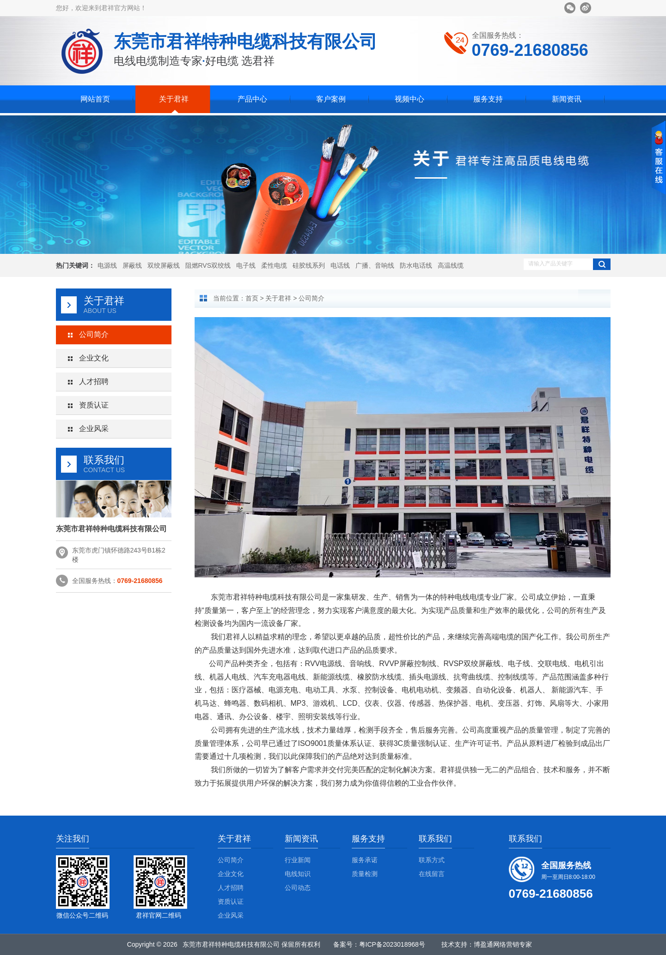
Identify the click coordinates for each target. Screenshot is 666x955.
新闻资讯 (566, 99)
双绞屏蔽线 (163, 265)
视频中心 (409, 99)
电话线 (340, 265)
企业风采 (94, 428)
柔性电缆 (274, 265)
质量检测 (365, 873)
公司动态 (298, 887)
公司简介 (94, 334)
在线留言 (432, 873)
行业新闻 (298, 860)
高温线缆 (451, 265)
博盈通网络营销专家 (503, 944)
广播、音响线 (374, 265)
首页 (251, 298)
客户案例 (331, 99)
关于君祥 (174, 99)
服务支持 (488, 99)
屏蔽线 (132, 265)
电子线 (246, 265)
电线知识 (298, 873)
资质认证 (94, 405)
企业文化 (94, 358)
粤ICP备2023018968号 (392, 944)
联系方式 (432, 860)
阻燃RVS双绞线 (208, 265)
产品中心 (252, 99)
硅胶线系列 (309, 265)
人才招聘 (94, 381)
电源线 (107, 265)
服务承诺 (365, 860)
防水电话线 (416, 265)
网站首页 (95, 99)
